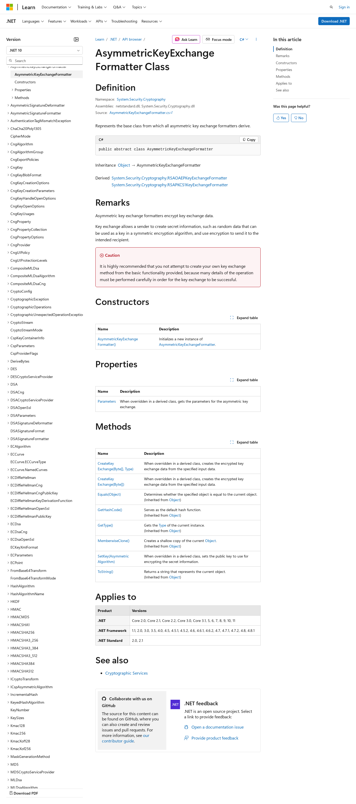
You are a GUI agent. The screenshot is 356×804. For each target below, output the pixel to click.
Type (162, 525)
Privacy (114, 788)
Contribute (93, 788)
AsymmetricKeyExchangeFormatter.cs (139, 112)
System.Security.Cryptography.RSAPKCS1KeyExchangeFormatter (170, 184)
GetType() (105, 525)
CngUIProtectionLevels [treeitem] (28, 260)
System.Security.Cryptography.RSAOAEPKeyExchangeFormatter (169, 178)
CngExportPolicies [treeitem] (24, 159)
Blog (71, 788)
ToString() (105, 571)
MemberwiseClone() (113, 540)
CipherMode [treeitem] (20, 136)
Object (124, 165)
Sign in (344, 6)
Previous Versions (48, 788)
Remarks (282, 55)
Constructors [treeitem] (25, 81)
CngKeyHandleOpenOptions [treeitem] (33, 198)
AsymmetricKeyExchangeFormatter (187, 344)
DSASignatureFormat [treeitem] (27, 430)
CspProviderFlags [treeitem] (24, 353)
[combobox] (44, 50)
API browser (132, 39)
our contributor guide (125, 737)
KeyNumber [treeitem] (19, 709)
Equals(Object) (109, 494)
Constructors (286, 62)
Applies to (284, 83)
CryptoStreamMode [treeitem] (26, 329)
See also (282, 89)
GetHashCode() (110, 509)
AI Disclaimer (16, 788)
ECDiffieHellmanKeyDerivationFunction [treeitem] (41, 500)
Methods (283, 76)
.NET (113, 39)
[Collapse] (76, 39)
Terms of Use (191, 788)
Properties (284, 69)
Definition (284, 48)
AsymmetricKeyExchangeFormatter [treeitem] (43, 74)
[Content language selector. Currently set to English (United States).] (30, 775)
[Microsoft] (9, 7)
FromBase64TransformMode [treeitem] (33, 578)
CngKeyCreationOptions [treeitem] (29, 182)
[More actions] (256, 39)
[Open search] (331, 7)
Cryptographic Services (126, 673)
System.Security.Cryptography (141, 99)
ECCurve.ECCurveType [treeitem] (28, 461)
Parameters (107, 401)
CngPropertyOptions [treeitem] (27, 236)
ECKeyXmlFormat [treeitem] (24, 547)
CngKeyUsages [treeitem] (22, 213)
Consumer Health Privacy (150, 788)
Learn (99, 39)
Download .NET (334, 21)
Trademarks (217, 788)
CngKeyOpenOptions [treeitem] (27, 206)
